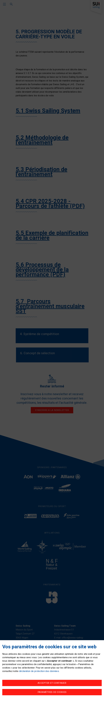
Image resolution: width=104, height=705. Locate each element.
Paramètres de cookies (52, 692)
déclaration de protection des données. (39, 671)
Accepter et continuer (52, 683)
